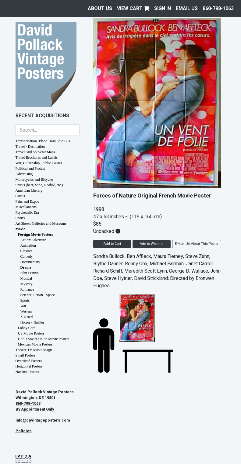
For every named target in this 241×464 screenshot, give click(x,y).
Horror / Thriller (32, 322)
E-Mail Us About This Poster (196, 243)
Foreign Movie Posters (35, 234)
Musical (26, 278)
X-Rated (26, 317)
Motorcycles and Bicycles (35, 179)
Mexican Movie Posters (35, 344)
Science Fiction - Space (37, 295)
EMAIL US (187, 8)
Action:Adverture (33, 240)
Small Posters (26, 355)
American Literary (29, 190)
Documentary (30, 262)
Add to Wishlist (151, 243)
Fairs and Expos (27, 201)
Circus (20, 196)
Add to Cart (112, 243)
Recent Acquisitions (42, 115)
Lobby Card (27, 328)
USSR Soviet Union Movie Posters (43, 339)
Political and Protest (30, 168)
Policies (24, 431)
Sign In (162, 8)
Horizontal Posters (29, 366)
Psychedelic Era (27, 212)
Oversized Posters (29, 361)
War (23, 306)
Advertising (24, 174)
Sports (20, 218)
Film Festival (30, 273)
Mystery (26, 284)
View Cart (133, 8)
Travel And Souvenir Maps (35, 152)
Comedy (26, 256)
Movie (20, 229)
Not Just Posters (27, 372)
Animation (28, 245)
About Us (100, 8)
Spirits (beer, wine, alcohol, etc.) (39, 185)
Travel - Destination (30, 146)
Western (26, 311)
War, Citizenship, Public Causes (39, 163)
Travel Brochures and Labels (37, 157)
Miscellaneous (26, 207)
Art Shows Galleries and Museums (41, 223)
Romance (27, 289)
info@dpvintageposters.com (43, 420)
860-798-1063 (218, 8)
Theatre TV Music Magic (34, 350)
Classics (26, 251)
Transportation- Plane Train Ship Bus (43, 141)
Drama (25, 267)
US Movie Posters (31, 333)
